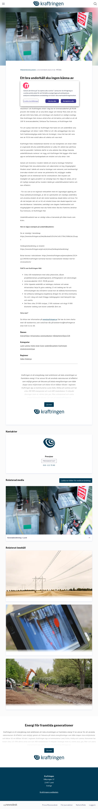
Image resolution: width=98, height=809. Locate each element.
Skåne (22, 359)
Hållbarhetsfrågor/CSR (61, 336)
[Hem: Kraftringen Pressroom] (48, 3)
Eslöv (42, 346)
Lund (22, 346)
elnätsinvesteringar (27, 349)
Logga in (92, 805)
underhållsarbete (51, 346)
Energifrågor (25, 336)
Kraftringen (62, 346)
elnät (38, 346)
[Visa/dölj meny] (3, 3)
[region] (49, 93)
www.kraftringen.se (50, 319)
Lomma (27, 346)
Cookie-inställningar (30, 101)
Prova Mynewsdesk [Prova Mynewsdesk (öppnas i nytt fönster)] (50, 805)
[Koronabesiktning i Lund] (49, 510)
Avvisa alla (52, 101)
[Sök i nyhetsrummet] (95, 3)
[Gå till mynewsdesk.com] (10, 805)
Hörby (33, 346)
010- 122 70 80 (49, 465)
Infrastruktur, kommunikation (41, 336)
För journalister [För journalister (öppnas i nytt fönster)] (67, 805)
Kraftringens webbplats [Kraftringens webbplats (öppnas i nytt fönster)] (49, 792)
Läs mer (49, 405)
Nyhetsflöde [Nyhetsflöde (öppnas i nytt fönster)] (81, 805)
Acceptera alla (68, 101)
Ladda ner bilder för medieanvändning (75, 481)
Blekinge (28, 359)
